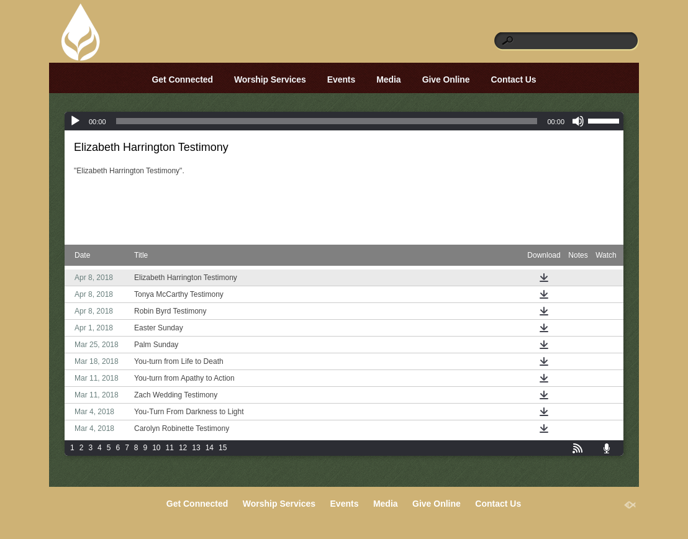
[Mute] (578, 121)
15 (223, 447)
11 (170, 447)
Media (388, 79)
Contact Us (513, 79)
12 (183, 447)
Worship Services (270, 79)
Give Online (446, 79)
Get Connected (182, 79)
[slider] (327, 121)
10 (156, 447)
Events (341, 79)
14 (210, 447)
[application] (344, 121)
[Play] (75, 121)
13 (196, 447)
